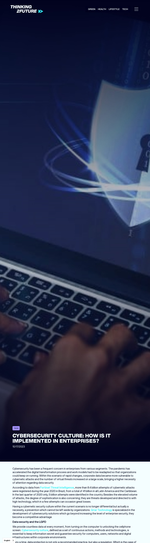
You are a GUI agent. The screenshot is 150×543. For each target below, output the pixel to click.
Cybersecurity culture (35, 530)
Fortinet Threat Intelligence (57, 487)
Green (91, 9)
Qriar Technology (101, 510)
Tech (125, 9)
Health (102, 9)
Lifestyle (114, 9)
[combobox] (9, 540)
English (7, 540)
